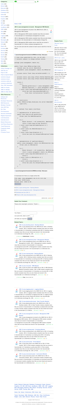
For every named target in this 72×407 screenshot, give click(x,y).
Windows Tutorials (6, 105)
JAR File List (4, 70)
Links (20, 398)
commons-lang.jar (5, 77)
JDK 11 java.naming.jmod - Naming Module (27, 187)
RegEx (16, 398)
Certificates (46, 396)
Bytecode (3, 8)
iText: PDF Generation (7, 85)
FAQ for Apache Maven (7, 74)
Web (2, 61)
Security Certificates (6, 113)
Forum (44, 398)
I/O (1, 21)
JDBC (2, 29)
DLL (38, 396)
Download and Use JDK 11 (23, 192)
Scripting (3, 48)
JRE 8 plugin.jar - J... (60, 70)
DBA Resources (5, 103)
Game (2, 14)
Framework (4, 12)
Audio (2, 4)
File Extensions (5, 111)
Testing (3, 59)
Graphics (3, 18)
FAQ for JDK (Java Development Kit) (26, 194)
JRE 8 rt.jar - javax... (60, 57)
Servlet (3, 54)
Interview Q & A (5, 119)
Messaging (4, 40)
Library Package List (6, 68)
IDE (2, 23)
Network (3, 42)
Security (3, 50)
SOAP (2, 56)
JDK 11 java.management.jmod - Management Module (30, 190)
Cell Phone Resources (7, 124)
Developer (21, 396)
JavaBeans (4, 27)
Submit (30, 220)
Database (3, 10)
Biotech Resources (6, 122)
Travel (37, 398)
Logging (3, 35)
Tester (16, 396)
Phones (33, 398)
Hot (19, 393)
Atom (36, 393)
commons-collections (6, 83)
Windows (30, 396)
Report (2, 46)
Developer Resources (6, 100)
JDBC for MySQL (5, 89)
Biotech (3, 6)
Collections (28, 393)
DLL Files (3, 109)
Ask (40, 393)
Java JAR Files (5, 107)
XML (2, 63)
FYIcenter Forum (5, 132)
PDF (2, 44)
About (22, 393)
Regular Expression (6, 115)
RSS (33, 393)
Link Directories (5, 117)
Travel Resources (5, 126)
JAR (35, 396)
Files (41, 396)
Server (2, 52)
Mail (2, 37)
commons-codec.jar (6, 81)
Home (16, 23)
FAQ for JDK (4, 72)
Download (18, 184)
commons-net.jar (5, 79)
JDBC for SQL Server (6, 91)
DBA (26, 396)
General (3, 16)
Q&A (24, 398)
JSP (2, 33)
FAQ (41, 398)
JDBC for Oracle (5, 87)
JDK (2, 31)
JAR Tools (3, 25)
